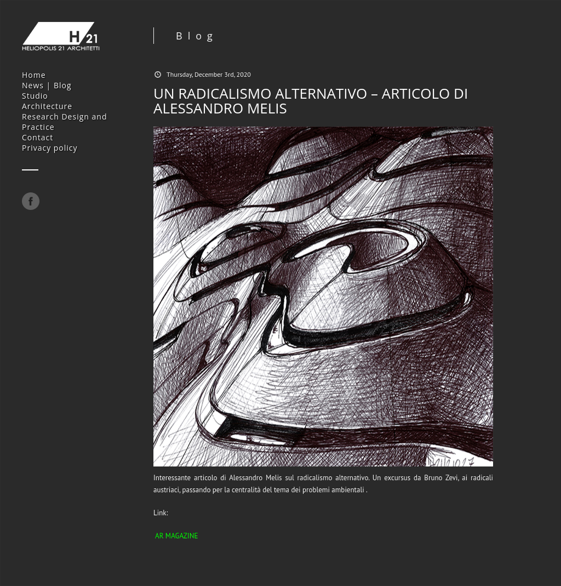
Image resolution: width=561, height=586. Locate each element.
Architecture (47, 106)
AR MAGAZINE (176, 536)
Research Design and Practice (64, 121)
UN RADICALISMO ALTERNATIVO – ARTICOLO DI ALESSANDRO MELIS (310, 100)
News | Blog (47, 85)
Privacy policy (50, 148)
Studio (35, 95)
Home (34, 75)
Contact (37, 137)
